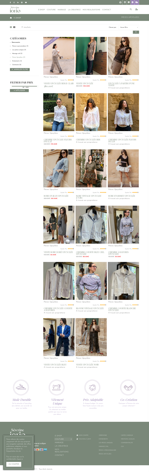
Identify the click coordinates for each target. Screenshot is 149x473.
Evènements (16, 61)
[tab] (11, 27)
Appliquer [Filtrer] (19, 90)
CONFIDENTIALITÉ (127, 442)
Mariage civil (16, 53)
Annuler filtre (20, 69)
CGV (122, 446)
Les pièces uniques (18, 49)
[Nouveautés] (24, 42)
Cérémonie (15, 64)
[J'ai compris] (13, 464)
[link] (10, 2)
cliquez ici (19, 459)
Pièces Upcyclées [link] (130, 17)
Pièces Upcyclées (17, 57)
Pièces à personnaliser (19, 46)
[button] (120, 2)
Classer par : (113, 27)
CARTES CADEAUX (127, 435)
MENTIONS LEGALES (128, 439)
